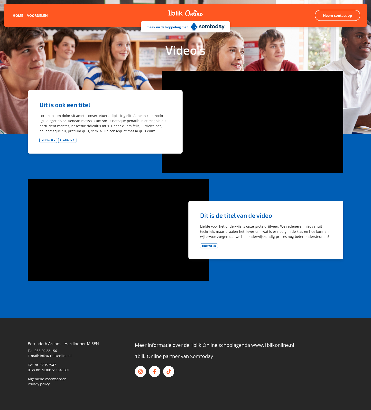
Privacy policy (39, 384)
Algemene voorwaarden (47, 379)
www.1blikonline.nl (272, 345)
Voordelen (37, 15)
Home (18, 15)
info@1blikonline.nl (56, 355)
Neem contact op (337, 15)
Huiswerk (48, 140)
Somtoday (201, 356)
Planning (67, 140)
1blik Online (148, 356)
